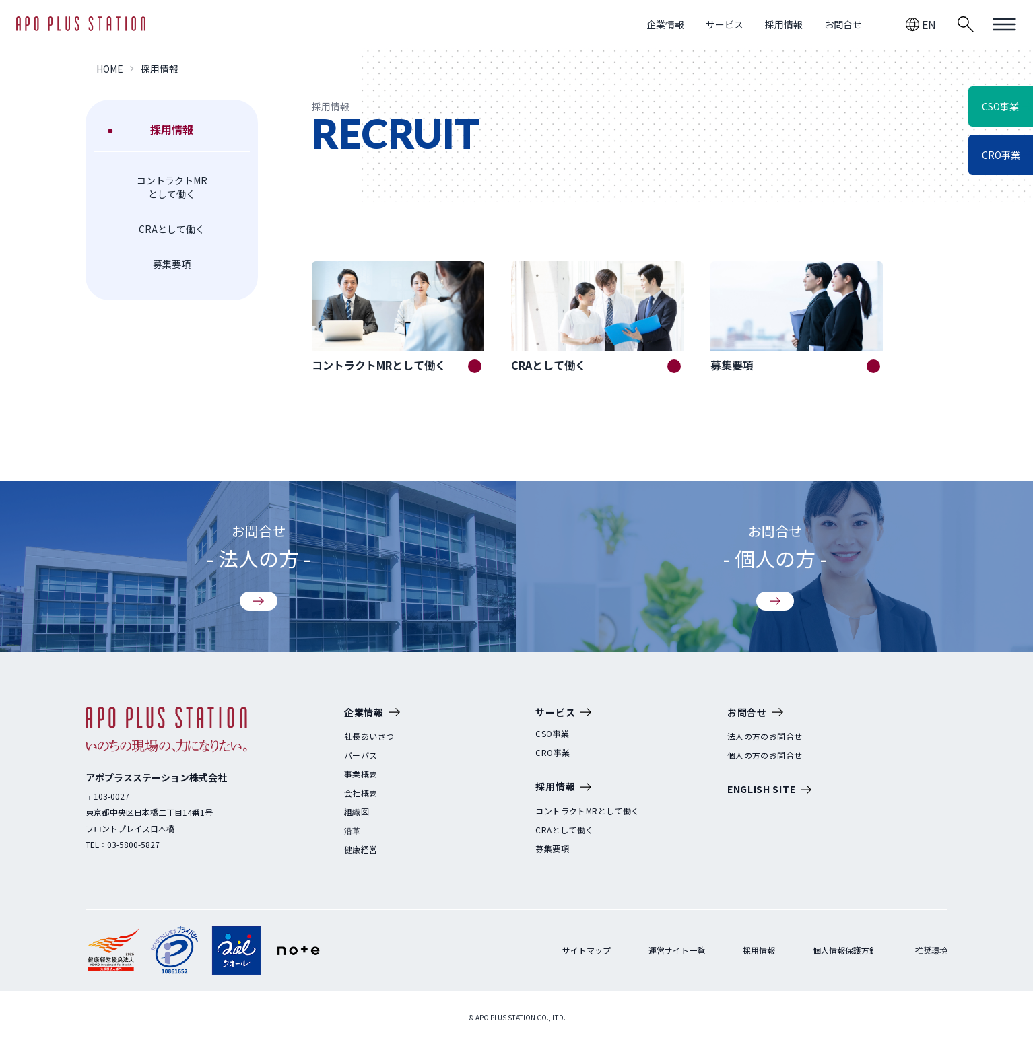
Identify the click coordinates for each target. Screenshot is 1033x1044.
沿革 (352, 830)
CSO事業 (552, 733)
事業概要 (361, 774)
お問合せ (843, 24)
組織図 (356, 811)
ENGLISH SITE (769, 790)
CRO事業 (552, 752)
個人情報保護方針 (845, 950)
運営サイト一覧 (676, 950)
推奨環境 (931, 950)
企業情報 (665, 24)
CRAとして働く (172, 229)
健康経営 (361, 849)
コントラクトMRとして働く (172, 187)
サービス (724, 24)
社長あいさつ (369, 736)
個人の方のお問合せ (765, 755)
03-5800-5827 (133, 844)
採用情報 (784, 24)
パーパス (361, 755)
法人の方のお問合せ (765, 736)
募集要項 (172, 264)
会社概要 (361, 793)
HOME (109, 68)
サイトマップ (586, 950)
